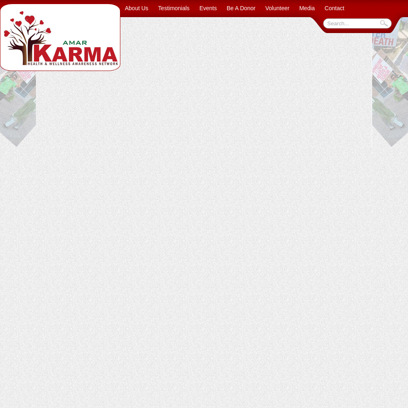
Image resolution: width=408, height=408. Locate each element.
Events (208, 8)
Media (307, 8)
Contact (334, 8)
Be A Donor (240, 8)
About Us (137, 8)
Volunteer (277, 8)
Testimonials (174, 8)
